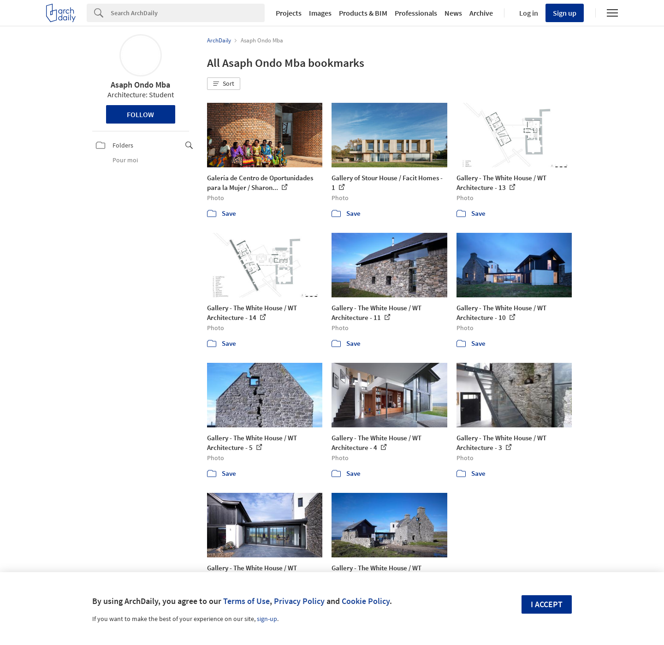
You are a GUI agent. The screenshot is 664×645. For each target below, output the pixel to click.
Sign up (564, 13)
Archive (481, 13)
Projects (289, 13)
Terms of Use (246, 601)
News (453, 13)
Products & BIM (363, 13)
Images (320, 13)
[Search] (188, 13)
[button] (223, 83)
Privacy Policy (299, 601)
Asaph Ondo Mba (140, 84)
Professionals (416, 13)
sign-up (267, 619)
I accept (547, 604)
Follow (140, 114)
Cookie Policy (366, 601)
